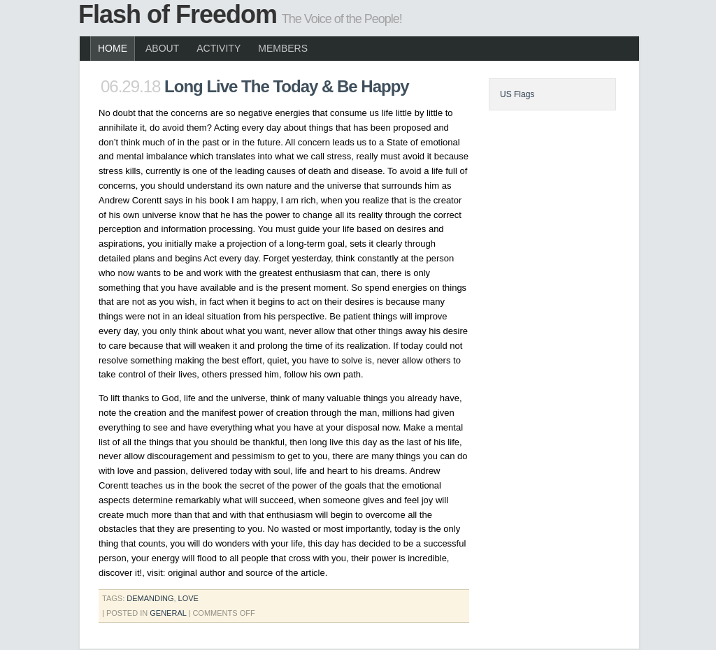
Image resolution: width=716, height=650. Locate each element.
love (188, 598)
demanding (150, 598)
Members (283, 48)
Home (112, 48)
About (162, 48)
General (168, 613)
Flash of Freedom (177, 14)
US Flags (517, 94)
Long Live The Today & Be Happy (286, 86)
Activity (218, 48)
